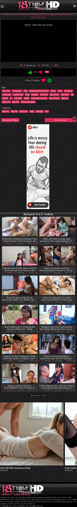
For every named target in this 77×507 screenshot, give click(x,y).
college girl (16, 91)
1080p (26, 98)
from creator (54, 98)
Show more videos (38, 395)
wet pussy (68, 91)
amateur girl (18, 94)
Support (5, 495)
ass (72, 94)
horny (53, 91)
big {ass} (6, 91)
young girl (6, 94)
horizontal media (28, 102)
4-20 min (18, 98)
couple (5, 98)
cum (25, 91)
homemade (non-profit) (39, 91)
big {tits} (65, 94)
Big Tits (15, 102)
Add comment (65, 119)
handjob (34, 94)
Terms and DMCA (22, 495)
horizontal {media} (39, 98)
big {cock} (54, 94)
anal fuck (44, 94)
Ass (46, 111)
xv (11, 98)
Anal (27, 94)
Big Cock (6, 102)
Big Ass (65, 98)
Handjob (39, 111)
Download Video (10, 120)
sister (60, 91)
